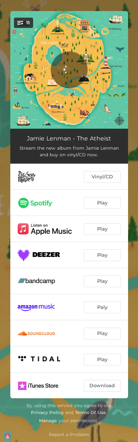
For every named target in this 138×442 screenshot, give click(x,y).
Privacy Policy (47, 412)
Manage (48, 420)
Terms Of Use (90, 412)
